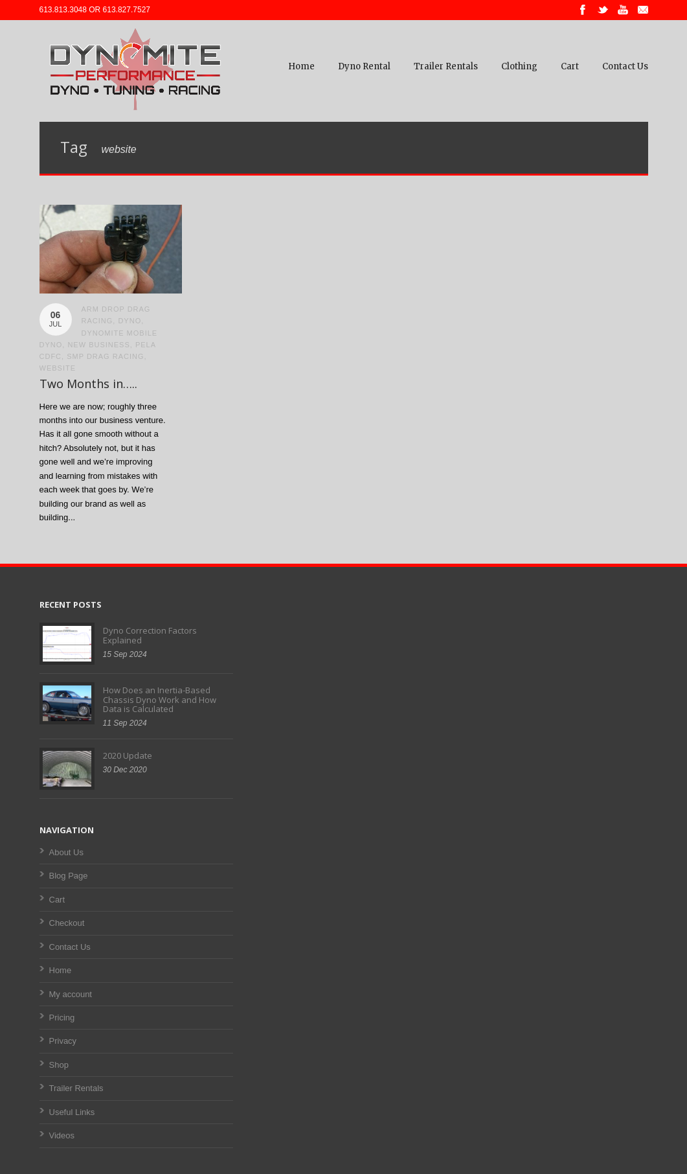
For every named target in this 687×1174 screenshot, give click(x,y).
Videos (62, 1135)
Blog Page (68, 875)
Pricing (62, 1017)
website (57, 368)
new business (98, 345)
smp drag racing (105, 356)
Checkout (67, 923)
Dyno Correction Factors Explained (150, 635)
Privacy (63, 1041)
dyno (129, 321)
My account (70, 994)
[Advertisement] (343, 707)
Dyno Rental (364, 66)
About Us (66, 852)
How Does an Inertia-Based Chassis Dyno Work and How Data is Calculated (159, 699)
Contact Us (625, 66)
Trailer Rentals (446, 66)
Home (301, 66)
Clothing (519, 66)
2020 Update (127, 755)
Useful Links (72, 1112)
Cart (570, 66)
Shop (59, 1065)
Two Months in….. (88, 383)
